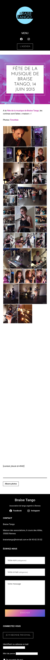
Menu (24, 33)
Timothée (14, 120)
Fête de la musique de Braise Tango (23, 110)
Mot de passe (9, 653)
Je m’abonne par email (18, 635)
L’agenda (25, 46)
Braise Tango (25, 500)
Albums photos (11, 484)
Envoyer (25, 613)
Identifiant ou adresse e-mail (15, 644)
